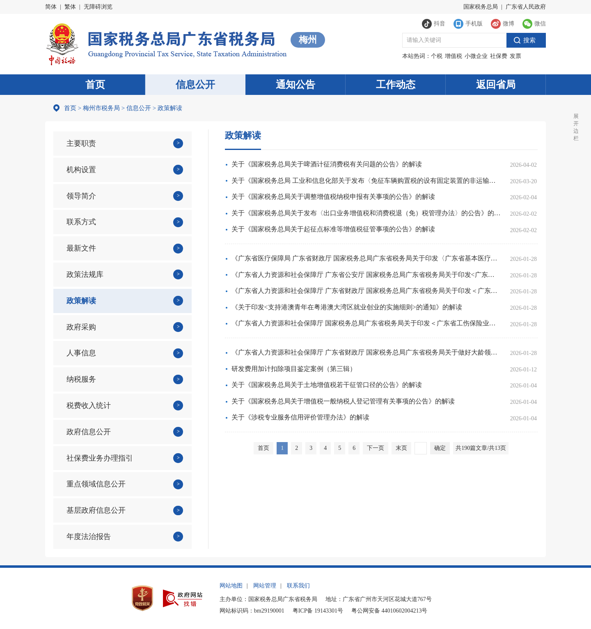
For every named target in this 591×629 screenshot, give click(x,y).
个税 (436, 56)
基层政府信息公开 (96, 510)
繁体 (70, 7)
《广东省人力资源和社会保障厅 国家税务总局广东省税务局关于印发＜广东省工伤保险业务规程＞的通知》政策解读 (366, 323)
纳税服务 (81, 379)
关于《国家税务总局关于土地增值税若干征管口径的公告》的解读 (326, 384)
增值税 (453, 56)
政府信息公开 (88, 432)
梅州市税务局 (101, 108)
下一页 (375, 448)
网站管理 (264, 586)
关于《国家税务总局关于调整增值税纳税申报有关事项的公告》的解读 (333, 196)
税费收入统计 (88, 405)
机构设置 (81, 170)
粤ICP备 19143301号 (318, 611)
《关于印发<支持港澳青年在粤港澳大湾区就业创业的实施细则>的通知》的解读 (346, 307)
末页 (401, 448)
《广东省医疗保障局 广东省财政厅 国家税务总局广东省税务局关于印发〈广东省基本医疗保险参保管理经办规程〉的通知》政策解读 (366, 258)
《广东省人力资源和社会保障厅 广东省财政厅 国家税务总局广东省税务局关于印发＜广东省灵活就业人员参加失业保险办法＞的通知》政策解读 (366, 290)
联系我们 (298, 586)
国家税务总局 (480, 7)
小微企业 (476, 56)
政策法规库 (84, 274)
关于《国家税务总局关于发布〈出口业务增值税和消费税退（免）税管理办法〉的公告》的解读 (366, 213)
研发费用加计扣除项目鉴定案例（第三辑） (293, 368)
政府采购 (81, 327)
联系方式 (81, 222)
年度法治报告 (88, 536)
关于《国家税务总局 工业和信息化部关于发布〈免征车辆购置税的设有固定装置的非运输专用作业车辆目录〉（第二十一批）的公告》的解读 (366, 180)
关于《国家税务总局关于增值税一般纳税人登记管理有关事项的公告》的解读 (343, 401)
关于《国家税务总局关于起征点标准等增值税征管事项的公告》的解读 (333, 229)
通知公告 (295, 84)
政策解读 (81, 301)
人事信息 (81, 353)
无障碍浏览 (98, 7)
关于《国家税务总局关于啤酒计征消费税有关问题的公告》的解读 (326, 164)
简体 (51, 7)
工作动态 (395, 84)
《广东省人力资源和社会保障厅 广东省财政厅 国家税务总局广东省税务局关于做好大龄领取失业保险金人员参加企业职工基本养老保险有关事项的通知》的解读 (366, 352)
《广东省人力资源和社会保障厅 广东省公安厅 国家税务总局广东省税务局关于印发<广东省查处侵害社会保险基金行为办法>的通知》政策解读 (366, 274)
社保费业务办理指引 (99, 458)
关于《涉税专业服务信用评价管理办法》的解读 (300, 417)
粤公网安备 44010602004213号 (389, 611)
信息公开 (195, 84)
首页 (95, 84)
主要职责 (81, 143)
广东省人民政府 (526, 7)
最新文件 (81, 248)
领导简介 (81, 196)
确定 (440, 448)
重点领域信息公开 (96, 484)
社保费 (498, 56)
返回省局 (495, 84)
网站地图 (231, 586)
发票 (515, 56)
